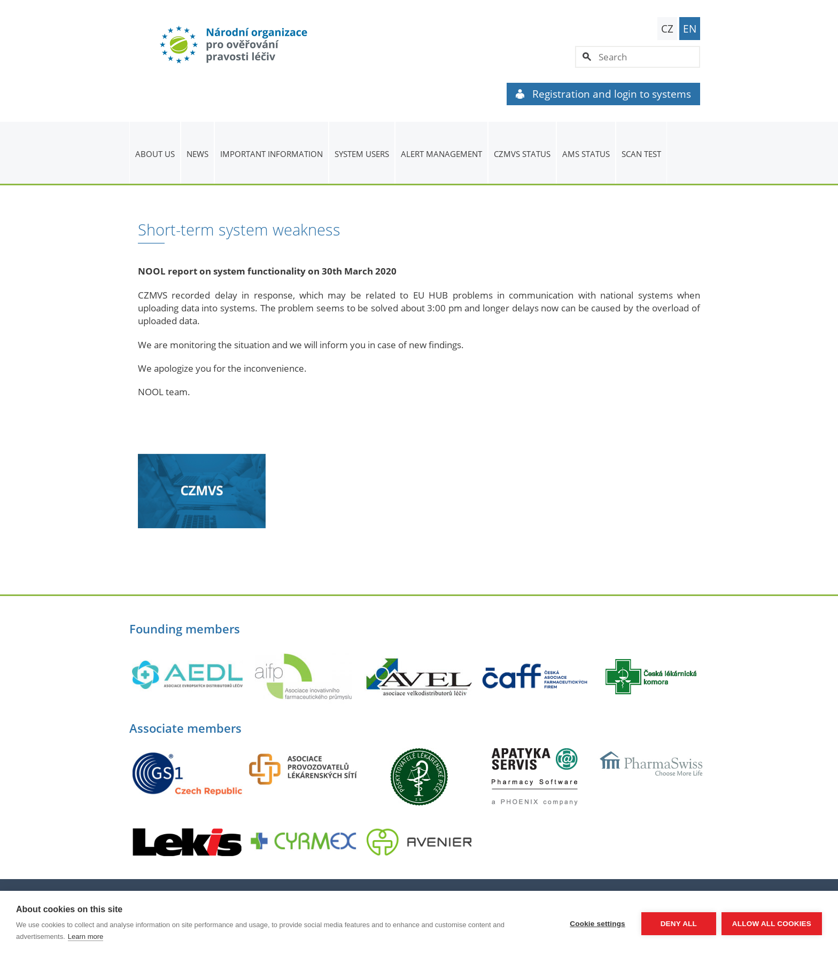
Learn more (85, 937)
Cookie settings (597, 924)
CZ (667, 29)
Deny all (679, 924)
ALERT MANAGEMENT (441, 153)
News (197, 153)
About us (155, 153)
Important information (271, 153)
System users (362, 153)
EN (689, 29)
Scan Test (641, 153)
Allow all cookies (771, 924)
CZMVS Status (522, 153)
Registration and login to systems (603, 94)
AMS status (586, 153)
